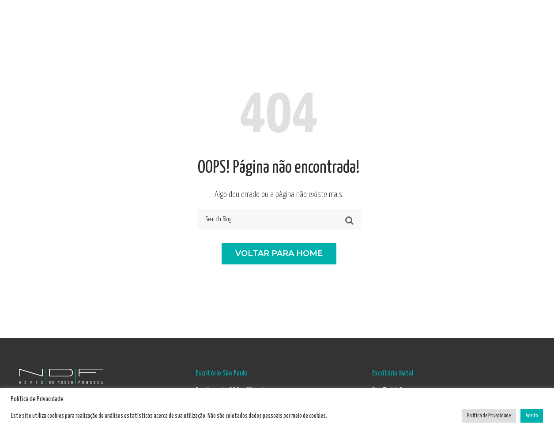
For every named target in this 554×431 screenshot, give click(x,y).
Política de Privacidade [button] (489, 416)
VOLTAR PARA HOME (279, 253)
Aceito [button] (532, 416)
